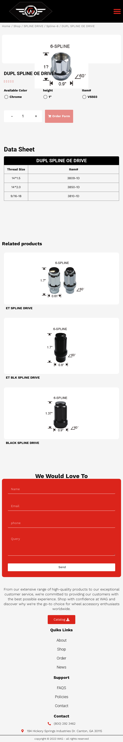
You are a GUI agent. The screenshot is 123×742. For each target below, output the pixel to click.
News (61, 667)
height (48, 90)
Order (61, 658)
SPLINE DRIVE (33, 26)
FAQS (61, 687)
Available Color (15, 90)
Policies (61, 696)
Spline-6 (52, 26)
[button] (117, 11)
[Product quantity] (23, 116)
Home (6, 26)
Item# (86, 90)
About (61, 640)
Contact (61, 705)
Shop (17, 26)
